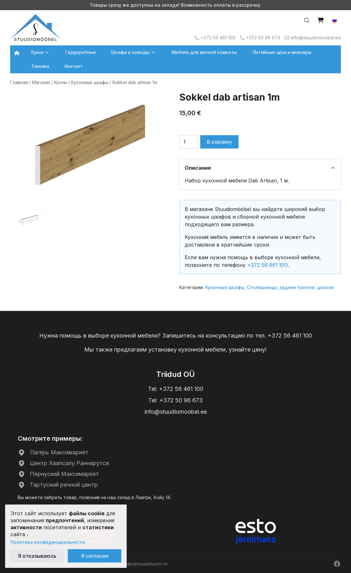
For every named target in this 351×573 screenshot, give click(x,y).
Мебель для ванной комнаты (204, 52)
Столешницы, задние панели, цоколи (290, 287)
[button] (334, 20)
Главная (19, 82)
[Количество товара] (188, 141)
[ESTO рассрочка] (255, 531)
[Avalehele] (35, 27)
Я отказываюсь (37, 556)
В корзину (219, 142)
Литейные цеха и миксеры (281, 52)
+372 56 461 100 (267, 265)
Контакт (74, 66)
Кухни (60, 82)
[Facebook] (337, 564)
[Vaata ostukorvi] (320, 20)
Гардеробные (80, 52)
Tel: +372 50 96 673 (175, 400)
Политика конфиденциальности (47, 542)
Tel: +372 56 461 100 (175, 388)
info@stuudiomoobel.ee (175, 411)
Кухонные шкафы (89, 82)
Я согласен (94, 556)
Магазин (41, 82)
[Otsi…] (306, 20)
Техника (40, 66)
